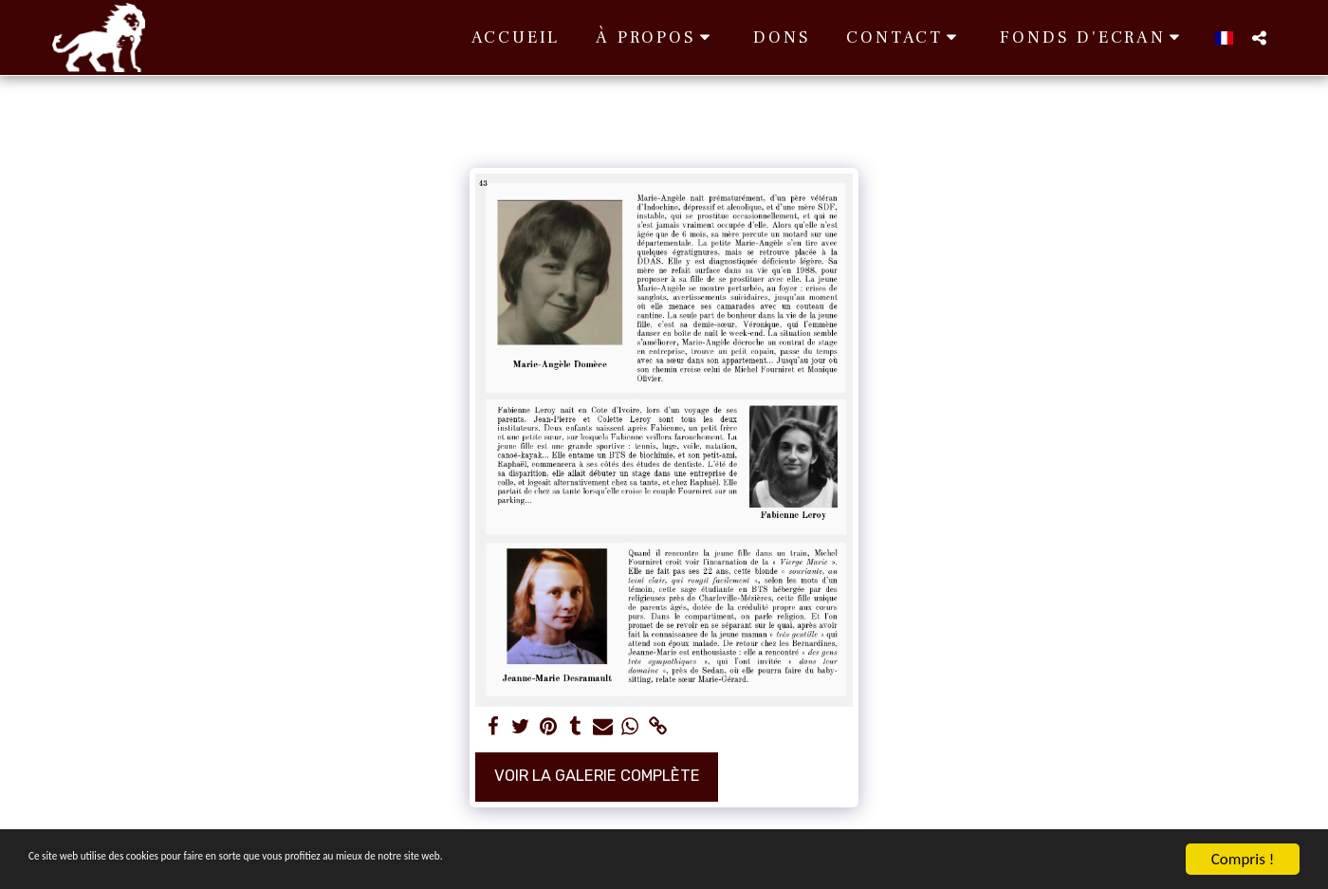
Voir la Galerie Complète (597, 776)
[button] (656, 37)
